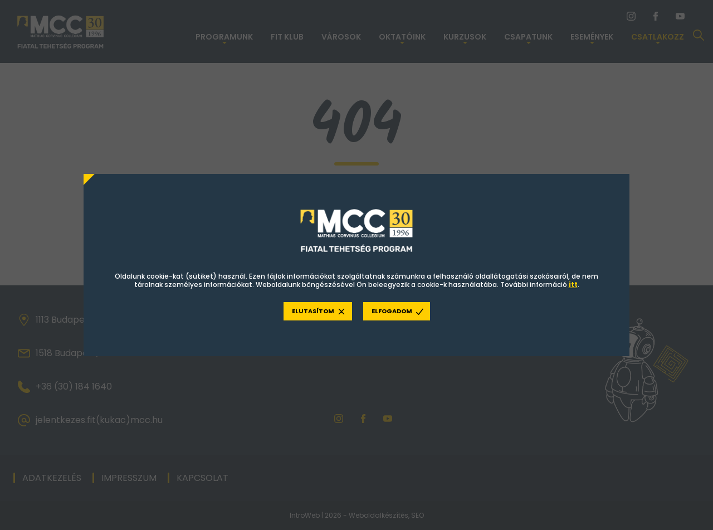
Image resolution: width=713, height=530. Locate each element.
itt (573, 285)
